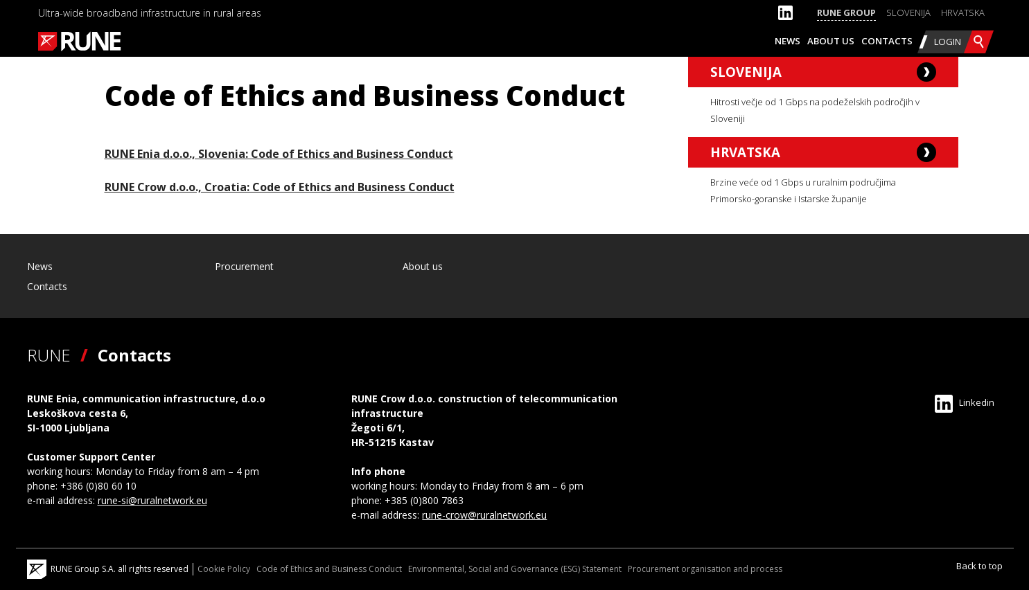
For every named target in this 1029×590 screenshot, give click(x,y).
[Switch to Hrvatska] (963, 13)
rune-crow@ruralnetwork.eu (484, 514)
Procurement (244, 266)
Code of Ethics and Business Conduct (329, 569)
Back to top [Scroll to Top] (979, 566)
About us (830, 41)
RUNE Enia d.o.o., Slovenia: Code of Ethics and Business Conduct (279, 153)
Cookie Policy (223, 569)
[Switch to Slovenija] (908, 13)
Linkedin (965, 402)
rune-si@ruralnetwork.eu (152, 500)
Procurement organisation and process (705, 569)
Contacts (887, 41)
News (787, 41)
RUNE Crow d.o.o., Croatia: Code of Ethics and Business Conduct (280, 187)
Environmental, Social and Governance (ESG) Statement (515, 569)
